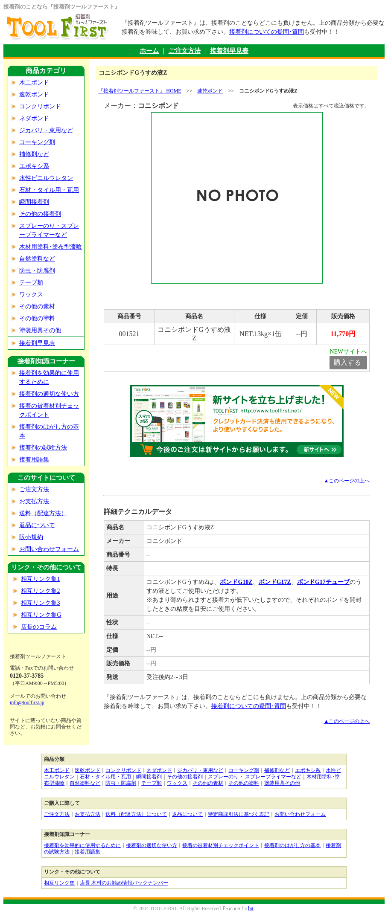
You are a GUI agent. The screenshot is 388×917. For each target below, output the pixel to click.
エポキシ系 (34, 166)
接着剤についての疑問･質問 (266, 32)
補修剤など (34, 154)
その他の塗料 (37, 318)
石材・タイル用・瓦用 (49, 190)
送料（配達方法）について (136, 814)
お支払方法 (34, 501)
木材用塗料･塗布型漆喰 (50, 247)
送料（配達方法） (43, 513)
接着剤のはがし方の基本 (292, 845)
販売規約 (31, 537)
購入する (347, 362)
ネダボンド (34, 118)
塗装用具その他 (40, 330)
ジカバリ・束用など (46, 130)
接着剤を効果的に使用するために (82, 845)
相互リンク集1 (40, 579)
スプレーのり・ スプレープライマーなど (254, 777)
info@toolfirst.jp (27, 702)
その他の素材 (37, 306)
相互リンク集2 (40, 591)
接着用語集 (34, 459)
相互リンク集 (59, 883)
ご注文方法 (185, 50)
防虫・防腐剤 (37, 270)
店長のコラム (39, 627)
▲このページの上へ (347, 481)
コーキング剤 (37, 142)
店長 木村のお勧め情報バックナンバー (124, 883)
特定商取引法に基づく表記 (238, 814)
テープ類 (31, 282)
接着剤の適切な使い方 (49, 394)
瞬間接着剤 (34, 202)
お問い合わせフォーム (49, 549)
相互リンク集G (41, 615)
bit (251, 908)
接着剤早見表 (229, 50)
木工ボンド (34, 82)
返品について (37, 525)
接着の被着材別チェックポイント (220, 845)
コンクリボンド (40, 106)
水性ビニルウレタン (46, 178)
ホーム (149, 50)
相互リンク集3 (40, 603)
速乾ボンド (34, 94)
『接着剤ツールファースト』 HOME (139, 91)
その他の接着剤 (40, 214)
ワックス (31, 294)
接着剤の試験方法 (43, 447)
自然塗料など (37, 258)
